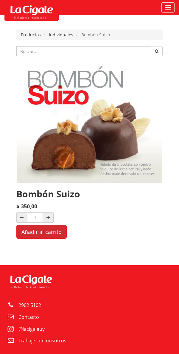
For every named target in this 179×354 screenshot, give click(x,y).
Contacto (28, 317)
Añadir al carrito (41, 231)
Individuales (61, 35)
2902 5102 (29, 305)
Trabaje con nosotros (42, 340)
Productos (31, 35)
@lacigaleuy (31, 329)
